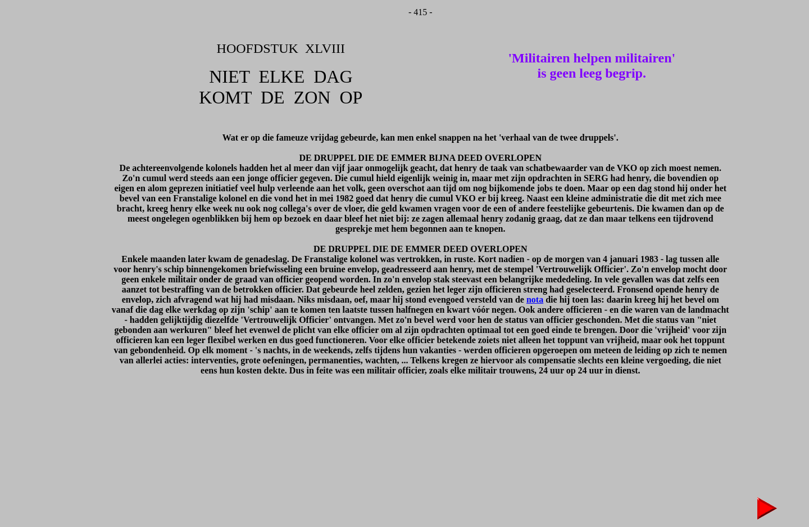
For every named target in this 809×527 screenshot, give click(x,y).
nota (534, 299)
